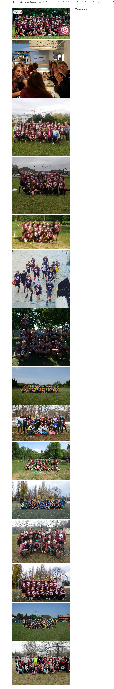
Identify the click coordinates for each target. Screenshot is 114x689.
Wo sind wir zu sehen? (72, 2)
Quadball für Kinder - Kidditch (88, 2)
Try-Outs (109, 2)
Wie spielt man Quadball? (57, 2)
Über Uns (45, 2)
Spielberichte (101, 2)
